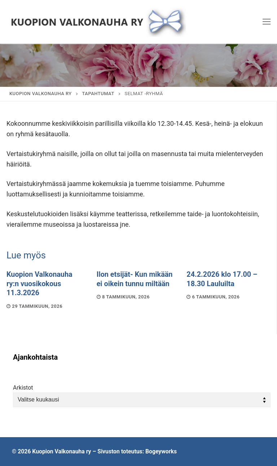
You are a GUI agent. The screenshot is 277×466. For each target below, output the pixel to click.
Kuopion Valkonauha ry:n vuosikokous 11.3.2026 (39, 283)
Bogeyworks (161, 451)
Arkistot (23, 387)
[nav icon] (267, 21)
